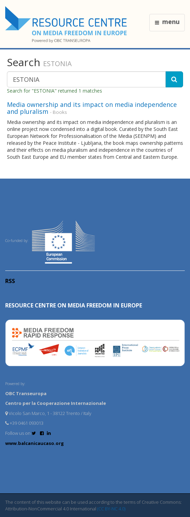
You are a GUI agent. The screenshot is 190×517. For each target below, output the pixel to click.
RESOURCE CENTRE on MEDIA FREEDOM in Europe (73, 305)
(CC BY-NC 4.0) (111, 509)
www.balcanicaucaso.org (34, 443)
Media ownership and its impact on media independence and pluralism (92, 108)
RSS (10, 281)
